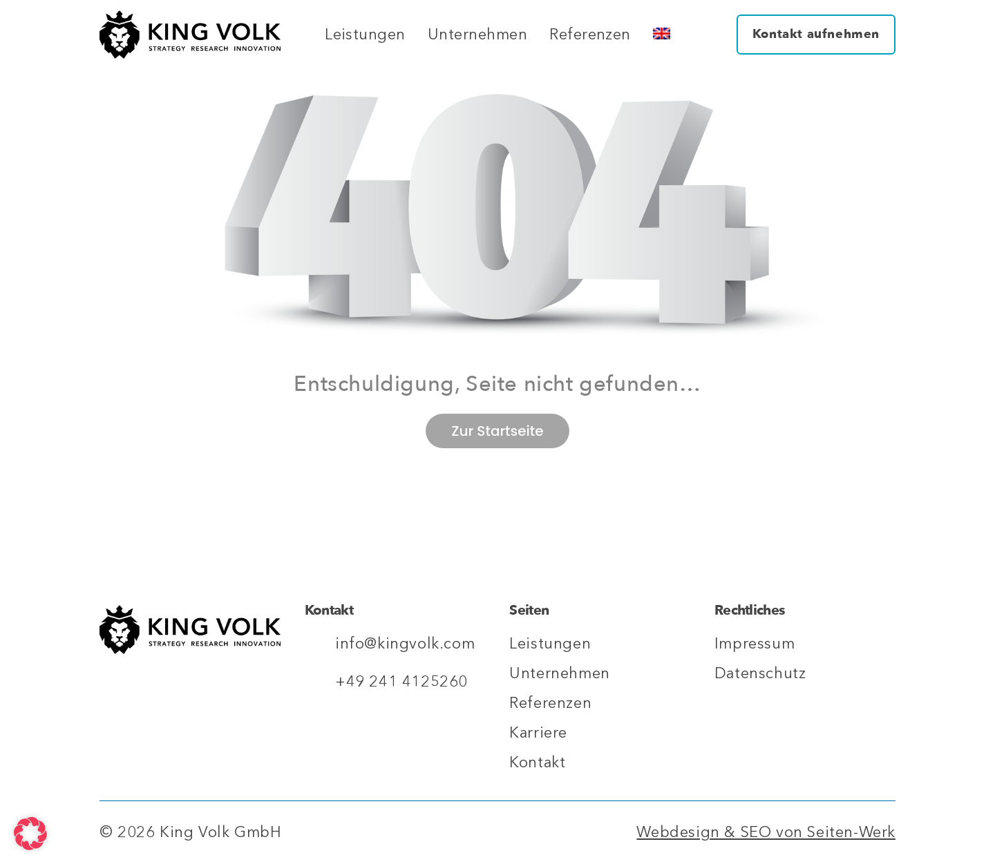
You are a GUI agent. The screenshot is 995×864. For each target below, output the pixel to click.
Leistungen (365, 34)
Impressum (754, 643)
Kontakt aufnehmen (816, 34)
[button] (30, 833)
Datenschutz (760, 673)
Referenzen (590, 34)
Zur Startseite (497, 431)
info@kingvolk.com (405, 643)
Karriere (538, 732)
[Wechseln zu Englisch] (662, 34)
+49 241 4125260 (401, 681)
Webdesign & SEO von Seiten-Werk (766, 832)
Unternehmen (477, 34)
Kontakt (537, 762)
